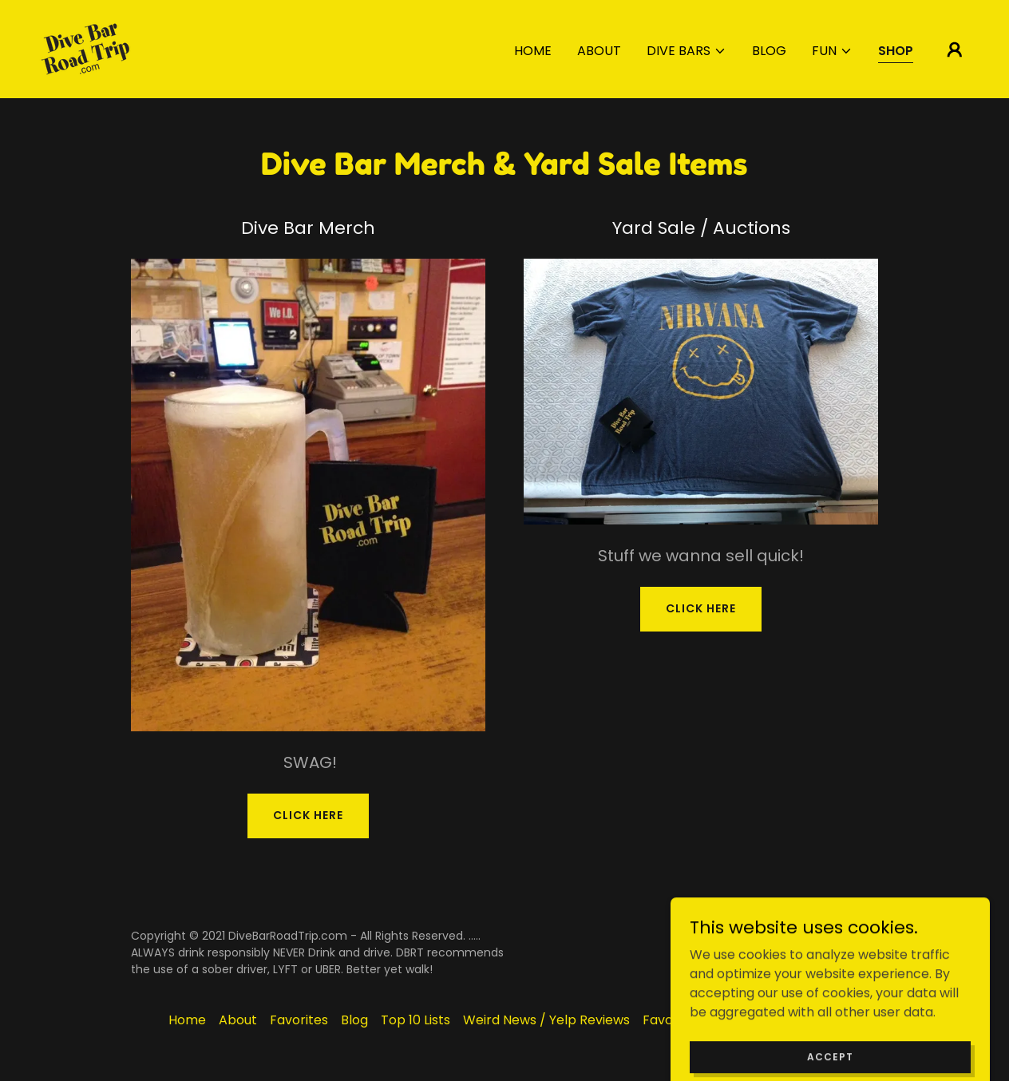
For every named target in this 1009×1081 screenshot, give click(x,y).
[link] (84, 48)
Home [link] (533, 51)
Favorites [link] (299, 1020)
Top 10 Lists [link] (415, 1020)
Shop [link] (895, 51)
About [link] (599, 51)
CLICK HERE (308, 815)
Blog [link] (769, 51)
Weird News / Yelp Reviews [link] (546, 1020)
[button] (686, 51)
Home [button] (187, 1020)
